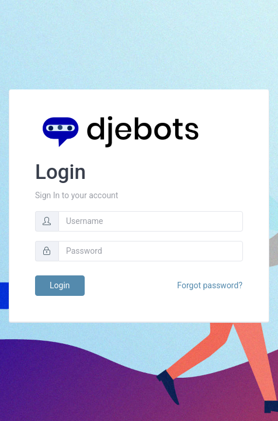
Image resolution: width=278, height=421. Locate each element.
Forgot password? (209, 285)
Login (60, 285)
